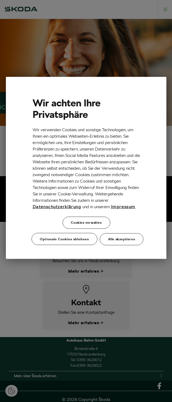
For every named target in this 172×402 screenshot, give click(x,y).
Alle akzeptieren (121, 239)
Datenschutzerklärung (57, 206)
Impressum (123, 206)
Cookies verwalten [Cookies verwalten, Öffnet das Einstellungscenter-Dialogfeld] (86, 222)
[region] (86, 168)
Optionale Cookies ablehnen (64, 239)
